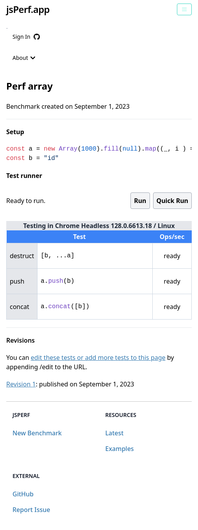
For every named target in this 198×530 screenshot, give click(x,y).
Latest (114, 433)
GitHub (23, 494)
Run (140, 200)
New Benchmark (37, 433)
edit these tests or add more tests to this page (98, 357)
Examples (119, 448)
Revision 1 (21, 384)
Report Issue (31, 509)
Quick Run (172, 200)
